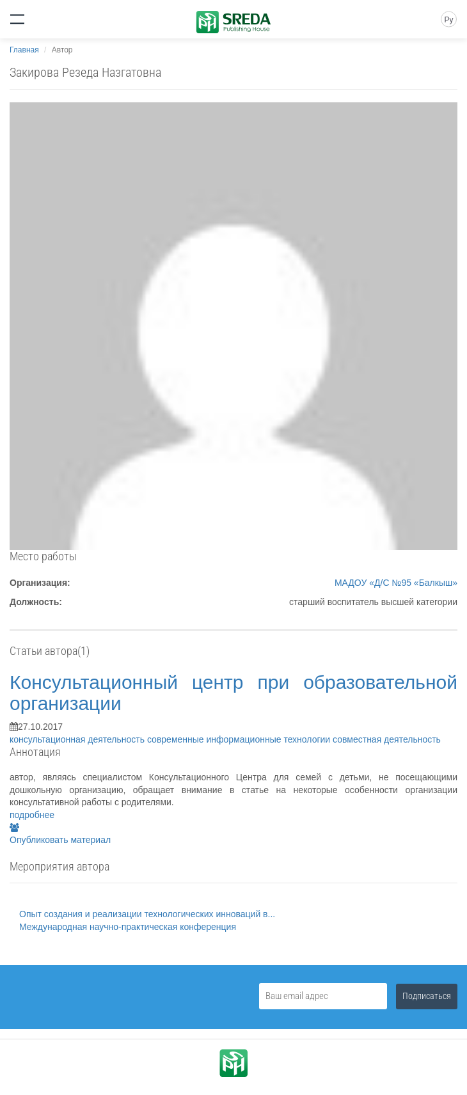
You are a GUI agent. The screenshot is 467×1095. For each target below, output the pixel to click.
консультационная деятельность (78, 739)
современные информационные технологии (240, 739)
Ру (448, 19)
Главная (24, 49)
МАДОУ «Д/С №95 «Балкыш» (396, 583)
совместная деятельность (387, 739)
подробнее (32, 815)
